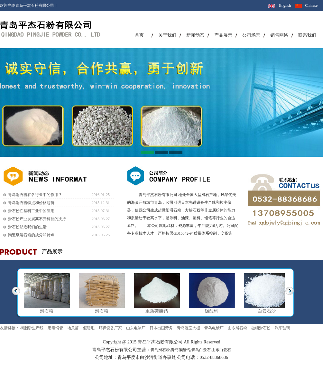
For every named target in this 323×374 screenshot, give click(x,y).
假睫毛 (89, 328)
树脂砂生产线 (31, 328)
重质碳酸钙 (156, 311)
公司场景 (251, 35)
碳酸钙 (211, 311)
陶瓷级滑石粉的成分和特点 (31, 235)
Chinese (311, 5)
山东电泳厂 (135, 328)
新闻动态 (195, 35)
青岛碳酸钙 (180, 350)
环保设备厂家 (110, 328)
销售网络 (279, 35)
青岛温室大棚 (188, 328)
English (285, 5)
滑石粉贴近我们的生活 (27, 227)
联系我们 (307, 35)
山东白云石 (221, 350)
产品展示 (223, 35)
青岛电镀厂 (214, 328)
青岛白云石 (201, 350)
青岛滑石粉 (160, 350)
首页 (139, 35)
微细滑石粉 (261, 328)
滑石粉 (46, 311)
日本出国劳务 (161, 328)
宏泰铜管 (55, 328)
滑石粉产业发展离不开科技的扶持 (37, 219)
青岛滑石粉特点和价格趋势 (31, 203)
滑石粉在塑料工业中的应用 (31, 211)
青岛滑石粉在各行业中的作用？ (35, 194)
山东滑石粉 (237, 328)
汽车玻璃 (282, 328)
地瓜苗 (73, 328)
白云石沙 (267, 311)
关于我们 (167, 35)
